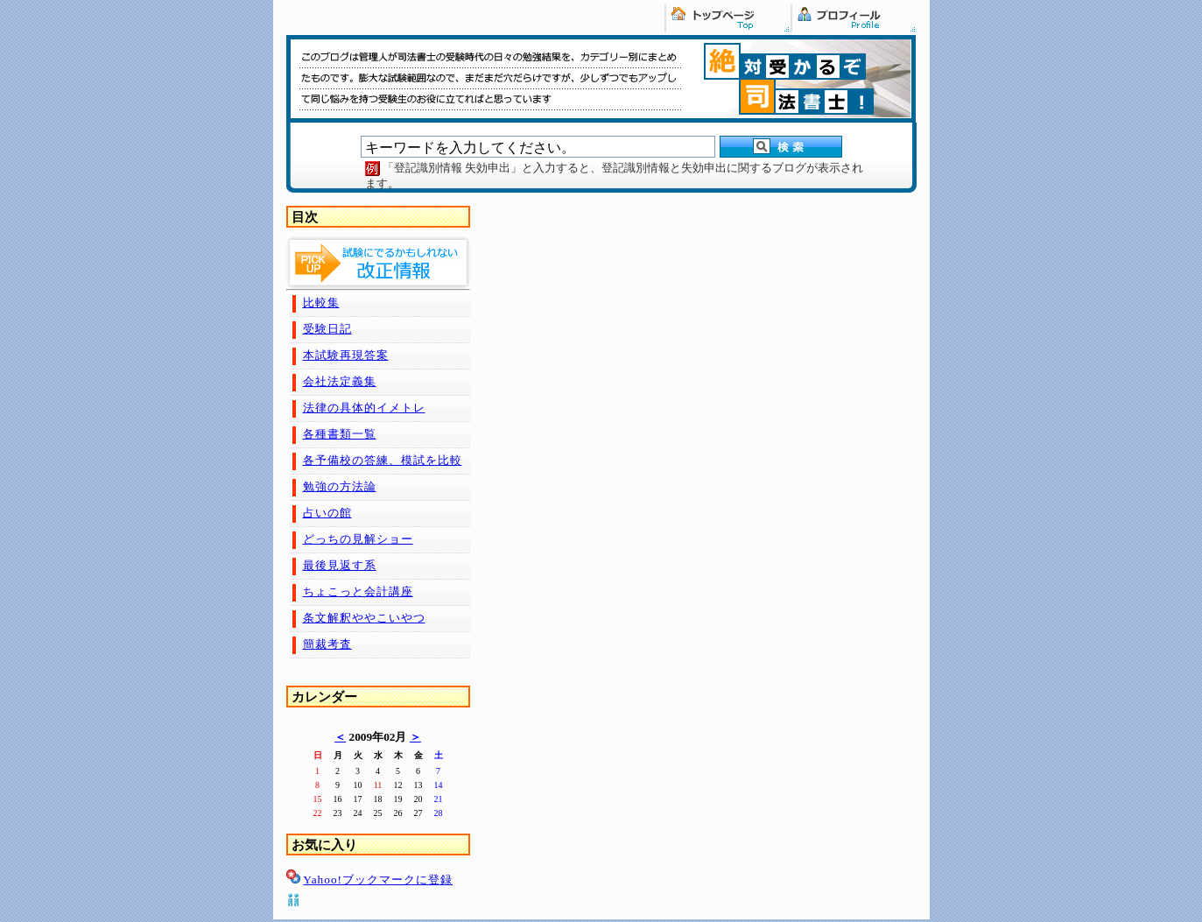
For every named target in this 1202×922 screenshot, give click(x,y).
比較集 (321, 302)
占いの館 (327, 512)
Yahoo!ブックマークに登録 (378, 879)
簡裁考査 (327, 644)
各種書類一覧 (339, 433)
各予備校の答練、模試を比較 (382, 460)
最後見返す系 (339, 565)
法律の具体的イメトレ (364, 407)
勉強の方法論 (339, 486)
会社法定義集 (339, 381)
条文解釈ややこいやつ (364, 617)
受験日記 (327, 328)
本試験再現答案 (346, 355)
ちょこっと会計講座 (358, 591)
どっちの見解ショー (358, 538)
